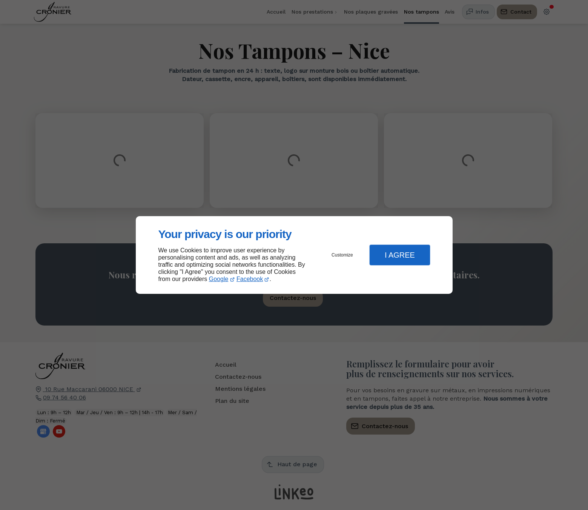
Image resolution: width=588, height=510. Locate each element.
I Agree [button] (400, 255)
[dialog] (294, 255)
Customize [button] (342, 255)
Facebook (249, 279)
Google (219, 279)
